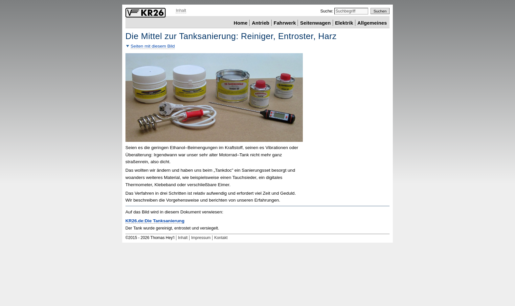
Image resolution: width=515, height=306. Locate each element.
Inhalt (181, 10)
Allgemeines (372, 22)
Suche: (327, 11)
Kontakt (221, 237)
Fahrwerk (285, 22)
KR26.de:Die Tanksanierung (155, 220)
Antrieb (260, 22)
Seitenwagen (315, 22)
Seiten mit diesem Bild (153, 46)
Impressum (201, 237)
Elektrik (344, 22)
